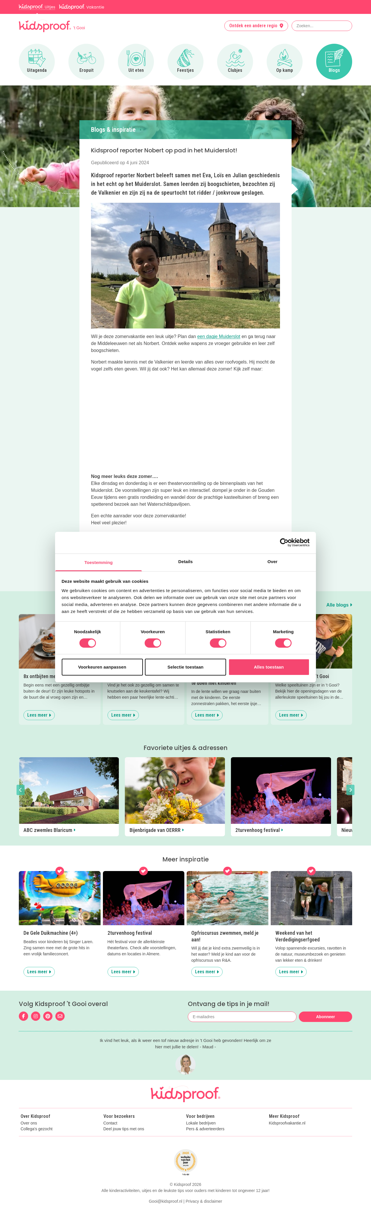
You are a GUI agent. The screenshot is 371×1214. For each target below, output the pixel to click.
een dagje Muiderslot (218, 336)
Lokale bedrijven (201, 1123)
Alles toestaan (269, 666)
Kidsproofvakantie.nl (287, 1123)
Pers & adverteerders (205, 1129)
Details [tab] (185, 561)
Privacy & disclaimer (204, 1201)
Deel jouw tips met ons (123, 1129)
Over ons (29, 1123)
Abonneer (325, 1016)
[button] (21, 790)
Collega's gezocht (36, 1129)
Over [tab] (273, 561)
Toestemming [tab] (98, 562)
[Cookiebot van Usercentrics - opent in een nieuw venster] (284, 542)
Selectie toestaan (185, 666)
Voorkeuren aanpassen (102, 666)
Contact (110, 1123)
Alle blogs (339, 605)
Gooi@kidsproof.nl (165, 1201)
